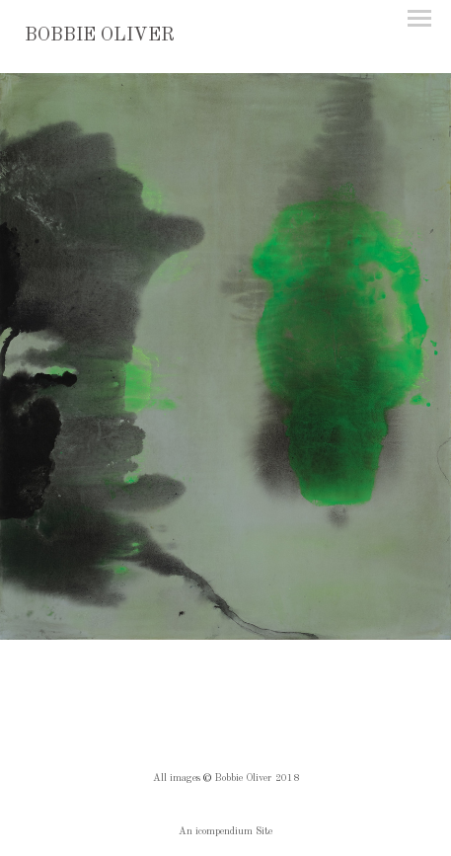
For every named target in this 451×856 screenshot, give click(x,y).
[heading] (100, 36)
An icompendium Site (225, 831)
